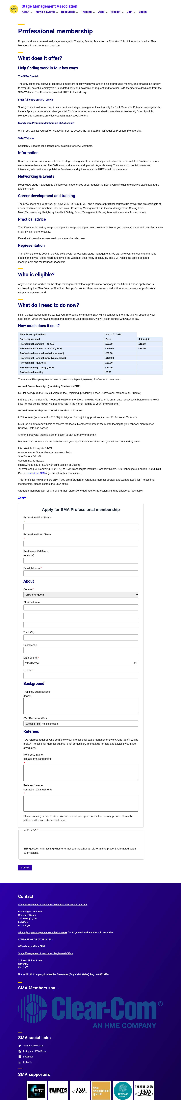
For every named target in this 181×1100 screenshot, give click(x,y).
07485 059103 (25, 939)
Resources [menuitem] (69, 12)
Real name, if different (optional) (36, 553)
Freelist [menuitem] (117, 12)
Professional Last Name (37, 534)
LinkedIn (25, 1062)
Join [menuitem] (131, 12)
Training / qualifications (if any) (36, 693)
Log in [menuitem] (143, 12)
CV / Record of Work (35, 718)
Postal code (30, 645)
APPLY (22, 498)
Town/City (29, 632)
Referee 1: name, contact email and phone (37, 756)
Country (27, 589)
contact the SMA (36, 473)
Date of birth (30, 657)
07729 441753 (45, 939)
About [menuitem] (27, 12)
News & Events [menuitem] (47, 12)
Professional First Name (37, 517)
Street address (31, 602)
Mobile (27, 670)
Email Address (31, 568)
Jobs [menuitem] (103, 12)
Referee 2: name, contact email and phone (37, 787)
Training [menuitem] (88, 12)
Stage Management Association (49, 6)
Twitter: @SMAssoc (30, 1045)
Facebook (25, 1056)
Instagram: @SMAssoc (32, 1051)
